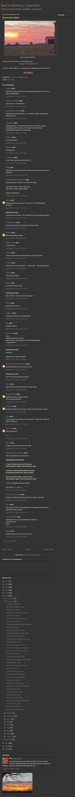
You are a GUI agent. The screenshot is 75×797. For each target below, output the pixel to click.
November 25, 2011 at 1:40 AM (16, 369)
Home (28, 549)
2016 (6, 581)
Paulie (8, 200)
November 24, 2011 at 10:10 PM (16, 288)
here (15, 487)
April (8, 731)
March (9, 733)
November (10, 601)
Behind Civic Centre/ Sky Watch (16, 651)
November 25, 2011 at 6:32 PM (16, 512)
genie (8, 504)
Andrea (8, 252)
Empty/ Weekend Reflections (15, 674)
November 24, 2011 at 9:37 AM (16, 153)
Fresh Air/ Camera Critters (15, 671)
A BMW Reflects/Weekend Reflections (19, 624)
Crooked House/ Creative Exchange (18, 639)
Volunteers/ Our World (13, 689)
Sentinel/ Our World (12, 615)
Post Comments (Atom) (32, 555)
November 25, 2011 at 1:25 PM (16, 448)
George (8, 263)
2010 (6, 743)
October (9, 713)
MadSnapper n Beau (13, 111)
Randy (8, 283)
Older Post (49, 549)
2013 (6, 590)
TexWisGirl (10, 157)
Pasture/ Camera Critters (14, 698)
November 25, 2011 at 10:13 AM (16, 424)
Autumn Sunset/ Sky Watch (15, 677)
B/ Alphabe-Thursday (13, 680)
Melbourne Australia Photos (16, 364)
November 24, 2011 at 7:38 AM (16, 118)
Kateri (8, 531)
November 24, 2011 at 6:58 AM (16, 96)
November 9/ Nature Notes (15, 683)
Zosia (8, 384)
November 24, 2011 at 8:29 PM (16, 258)
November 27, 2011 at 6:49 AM (16, 527)
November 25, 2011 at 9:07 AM (16, 412)
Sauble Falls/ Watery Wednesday (17, 613)
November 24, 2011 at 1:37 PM (16, 228)
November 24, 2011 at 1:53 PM (16, 238)
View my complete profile (10, 768)
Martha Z (9, 313)
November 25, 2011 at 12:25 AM (16, 345)
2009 (6, 746)
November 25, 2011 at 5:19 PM (16, 500)
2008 (6, 749)
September (10, 716)
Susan (8, 303)
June (8, 725)
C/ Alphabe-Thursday (13, 654)
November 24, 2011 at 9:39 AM (16, 163)
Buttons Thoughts (12, 101)
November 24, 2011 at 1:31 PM (16, 218)
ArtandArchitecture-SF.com (15, 179)
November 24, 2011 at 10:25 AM (16, 175)
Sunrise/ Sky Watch (12, 627)
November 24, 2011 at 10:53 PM (16, 319)
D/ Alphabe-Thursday (13, 604)
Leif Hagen (9, 123)
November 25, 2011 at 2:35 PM (16, 490)
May (8, 728)
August (9, 719)
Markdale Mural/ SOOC (14, 642)
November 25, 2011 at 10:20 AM (16, 438)
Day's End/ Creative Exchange (16, 618)
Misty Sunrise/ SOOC (13, 695)
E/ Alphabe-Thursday (13, 610)
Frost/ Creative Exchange (14, 692)
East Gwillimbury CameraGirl (20, 5)
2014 (6, 587)
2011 (6, 596)
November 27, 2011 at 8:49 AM (16, 537)
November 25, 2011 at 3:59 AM (16, 380)
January (9, 739)
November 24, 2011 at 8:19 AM (16, 133)
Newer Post (7, 549)
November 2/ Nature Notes (15, 709)
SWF (7, 435)
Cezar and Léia (11, 517)
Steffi (8, 167)
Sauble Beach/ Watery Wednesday (17, 686)
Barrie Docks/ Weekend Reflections (18, 700)
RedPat (8, 232)
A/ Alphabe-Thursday (13, 706)
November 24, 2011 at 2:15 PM (16, 248)
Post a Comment (9, 541)
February (10, 736)
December (10, 598)
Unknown (9, 406)
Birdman (9, 137)
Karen (8, 443)
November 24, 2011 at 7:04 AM (16, 106)
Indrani (8, 273)
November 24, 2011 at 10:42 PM (16, 298)
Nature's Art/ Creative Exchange (16, 665)
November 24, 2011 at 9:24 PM (16, 268)
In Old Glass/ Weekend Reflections (17, 648)
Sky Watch (11, 79)
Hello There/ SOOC (12, 668)
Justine (8, 88)
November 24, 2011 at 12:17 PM (16, 208)
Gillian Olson (10, 242)
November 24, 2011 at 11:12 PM (16, 329)
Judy (7, 416)
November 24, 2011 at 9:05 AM (16, 143)
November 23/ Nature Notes (15, 630)
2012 (6, 593)
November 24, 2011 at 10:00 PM (16, 278)
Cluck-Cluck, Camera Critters (16, 645)
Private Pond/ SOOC (13, 621)
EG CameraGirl (16, 758)
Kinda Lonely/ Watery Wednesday (17, 633)
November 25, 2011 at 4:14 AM (16, 390)
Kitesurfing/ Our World (13, 662)
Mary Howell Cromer (13, 494)
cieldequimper (11, 222)
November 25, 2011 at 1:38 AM (16, 359)
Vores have (10, 333)
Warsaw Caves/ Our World (15, 636)
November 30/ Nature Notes (15, 607)
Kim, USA (9, 428)
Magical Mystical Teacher (15, 453)
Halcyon (9, 147)
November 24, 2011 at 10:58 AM (16, 196)
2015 (6, 584)
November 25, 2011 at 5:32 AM (16, 402)
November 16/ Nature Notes (15, 657)
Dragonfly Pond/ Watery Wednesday (18, 659)
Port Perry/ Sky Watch (13, 703)
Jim (7, 323)
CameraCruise (11, 394)
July (8, 722)
